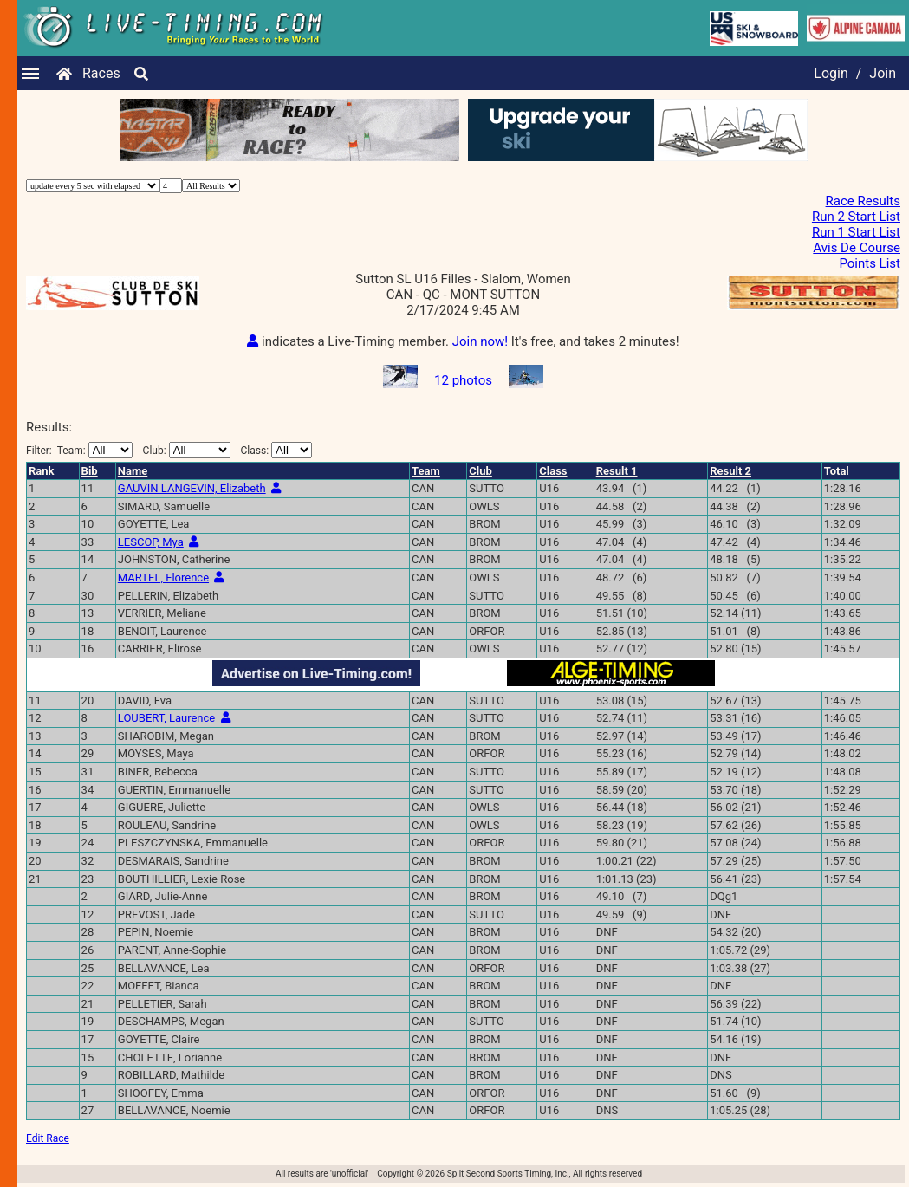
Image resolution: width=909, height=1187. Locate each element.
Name (132, 470)
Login (830, 73)
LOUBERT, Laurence (166, 717)
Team (426, 470)
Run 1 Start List (856, 232)
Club (480, 470)
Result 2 (730, 470)
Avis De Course (856, 248)
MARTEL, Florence (163, 577)
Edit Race (47, 1138)
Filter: (79, 450)
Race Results (863, 201)
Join (882, 73)
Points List (869, 263)
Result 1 (617, 470)
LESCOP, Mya (151, 541)
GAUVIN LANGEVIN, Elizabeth (192, 488)
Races (101, 73)
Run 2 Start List (856, 216)
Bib (89, 470)
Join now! (480, 341)
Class (553, 470)
